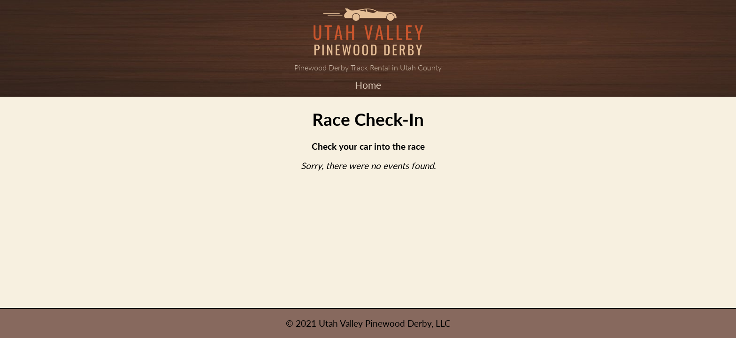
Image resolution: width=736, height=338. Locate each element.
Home (368, 85)
